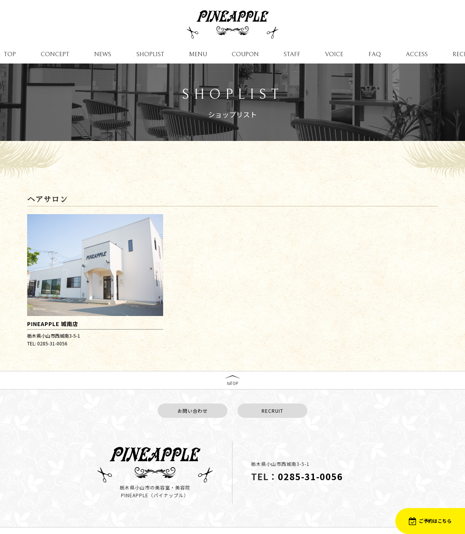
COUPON (245, 54)
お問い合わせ (192, 407)
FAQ (375, 54)
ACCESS (417, 54)
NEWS (102, 54)
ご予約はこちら (430, 521)
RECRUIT (272, 407)
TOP (10, 54)
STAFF (292, 54)
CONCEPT (55, 54)
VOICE (334, 54)
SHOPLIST (150, 54)
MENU (198, 54)
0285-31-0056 (310, 473)
